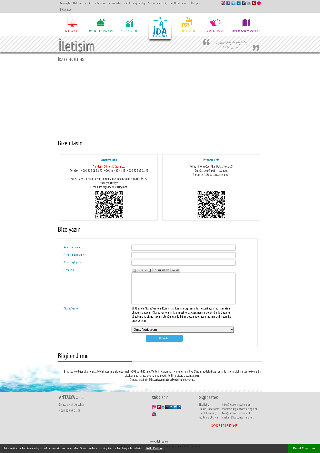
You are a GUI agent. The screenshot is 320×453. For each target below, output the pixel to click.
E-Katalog (66, 9)
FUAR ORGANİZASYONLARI (246, 31)
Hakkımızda (80, 3)
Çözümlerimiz (97, 3)
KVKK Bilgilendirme (224, 425)
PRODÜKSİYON (187, 31)
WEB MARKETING (129, 31)
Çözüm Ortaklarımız (177, 3)
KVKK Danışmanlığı (135, 3)
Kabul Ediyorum (304, 448)
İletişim (195, 3)
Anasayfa (65, 3)
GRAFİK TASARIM (215, 31)
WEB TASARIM (72, 31)
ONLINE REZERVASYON (101, 31)
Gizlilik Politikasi (154, 448)
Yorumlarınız (155, 3)
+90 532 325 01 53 (69, 410)
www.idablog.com (160, 441)
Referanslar (114, 3)
